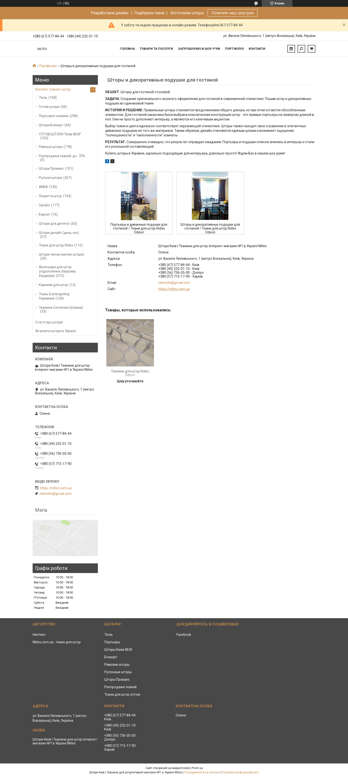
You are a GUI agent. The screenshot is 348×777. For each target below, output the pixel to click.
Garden (44, 205)
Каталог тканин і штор (53, 89)
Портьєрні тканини (53, 116)
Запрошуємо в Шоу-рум (199, 48)
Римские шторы (117, 664)
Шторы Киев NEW (118, 649)
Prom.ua (197, 768)
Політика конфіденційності (240, 772)
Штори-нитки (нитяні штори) (61, 254)
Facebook (183, 635)
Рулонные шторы (118, 672)
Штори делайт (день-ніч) (59, 233)
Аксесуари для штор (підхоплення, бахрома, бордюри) (57, 271)
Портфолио (48, 66)
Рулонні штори (50, 178)
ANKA (43, 187)
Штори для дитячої (54, 223)
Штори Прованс (51, 168)
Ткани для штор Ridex (56, 245)
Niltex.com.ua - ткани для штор (57, 642)
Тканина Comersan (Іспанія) (61, 307)
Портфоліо (234, 48)
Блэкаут (110, 657)
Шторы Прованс (117, 679)
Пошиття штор (50, 196)
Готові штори (49, 107)
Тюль (43, 97)
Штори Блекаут (51, 125)
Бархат (44, 214)
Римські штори (50, 147)
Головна (127, 48)
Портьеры (112, 642)
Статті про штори (49, 322)
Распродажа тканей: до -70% (62, 156)
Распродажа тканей (120, 687)
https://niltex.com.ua (174, 289)
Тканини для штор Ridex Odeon (130, 373)
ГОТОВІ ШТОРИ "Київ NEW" (60, 134)
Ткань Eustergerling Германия (54, 296)
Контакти (257, 48)
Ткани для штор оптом (122, 694)
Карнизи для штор (53, 285)
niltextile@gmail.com (174, 283)
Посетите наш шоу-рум (232, 13)
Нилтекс (39, 635)
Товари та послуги (156, 48)
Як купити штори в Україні (55, 331)
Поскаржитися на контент (202, 772)
